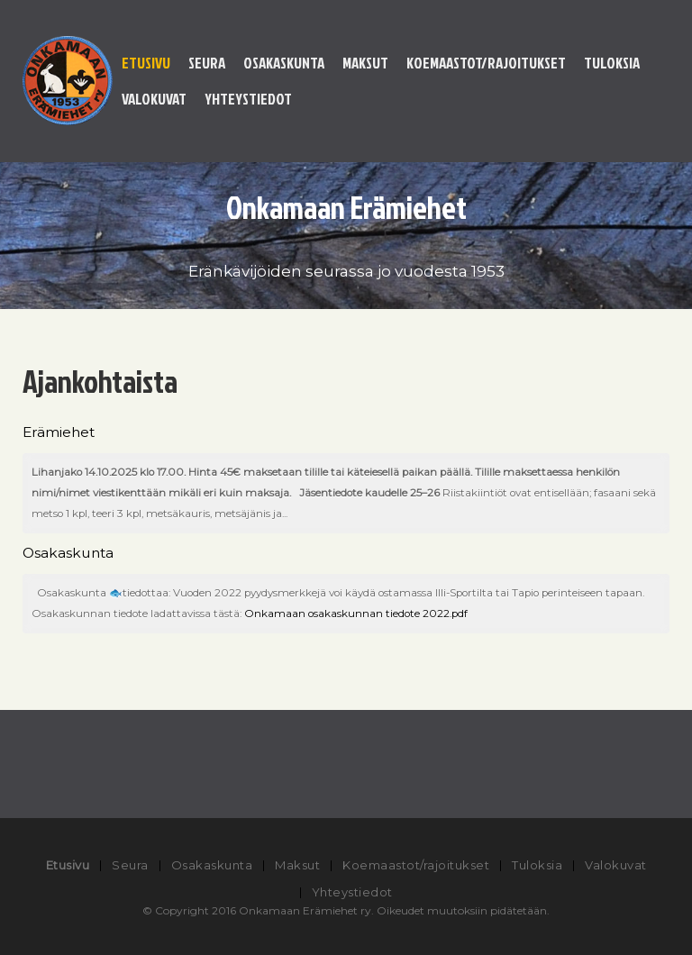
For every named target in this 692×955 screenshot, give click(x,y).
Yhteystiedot (248, 98)
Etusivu (146, 62)
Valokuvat (154, 98)
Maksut (365, 62)
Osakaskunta (283, 62)
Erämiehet (59, 432)
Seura (206, 62)
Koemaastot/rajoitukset (486, 62)
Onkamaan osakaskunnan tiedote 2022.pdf (356, 613)
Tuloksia (612, 62)
